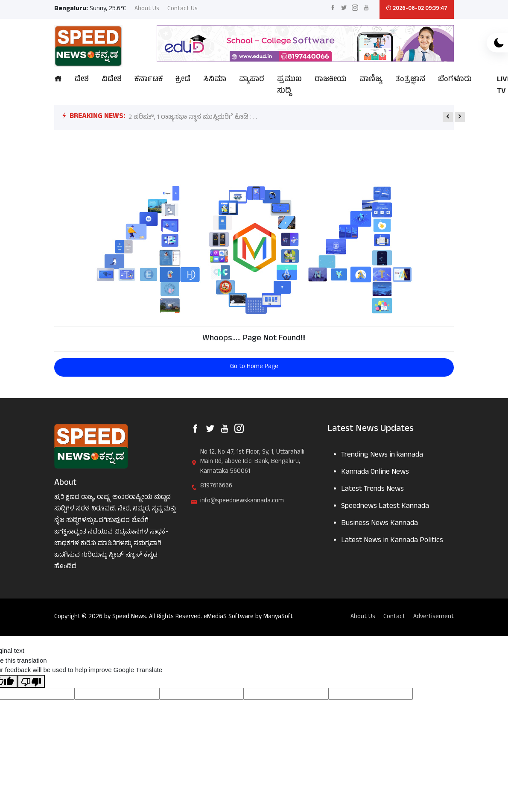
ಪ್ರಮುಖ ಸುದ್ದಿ (289, 85)
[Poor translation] (31, 681)
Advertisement (433, 617)
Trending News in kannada (382, 455)
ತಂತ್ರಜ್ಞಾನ (410, 80)
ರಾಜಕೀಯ (331, 80)
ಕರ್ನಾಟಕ (148, 80)
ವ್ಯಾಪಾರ (251, 80)
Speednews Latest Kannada (385, 507)
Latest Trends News (372, 489)
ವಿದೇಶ (112, 80)
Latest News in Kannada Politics (392, 541)
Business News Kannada (379, 524)
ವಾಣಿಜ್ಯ (370, 80)
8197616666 (216, 487)
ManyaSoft (278, 617)
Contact (394, 617)
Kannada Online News (375, 472)
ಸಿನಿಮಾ (214, 80)
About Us (146, 10)
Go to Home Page (254, 367)
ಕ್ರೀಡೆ (182, 80)
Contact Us (182, 10)
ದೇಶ (82, 80)
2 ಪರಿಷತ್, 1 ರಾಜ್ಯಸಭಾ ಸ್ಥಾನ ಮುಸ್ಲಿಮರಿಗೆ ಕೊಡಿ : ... (192, 117)
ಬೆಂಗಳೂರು (455, 80)
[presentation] (448, 117)
